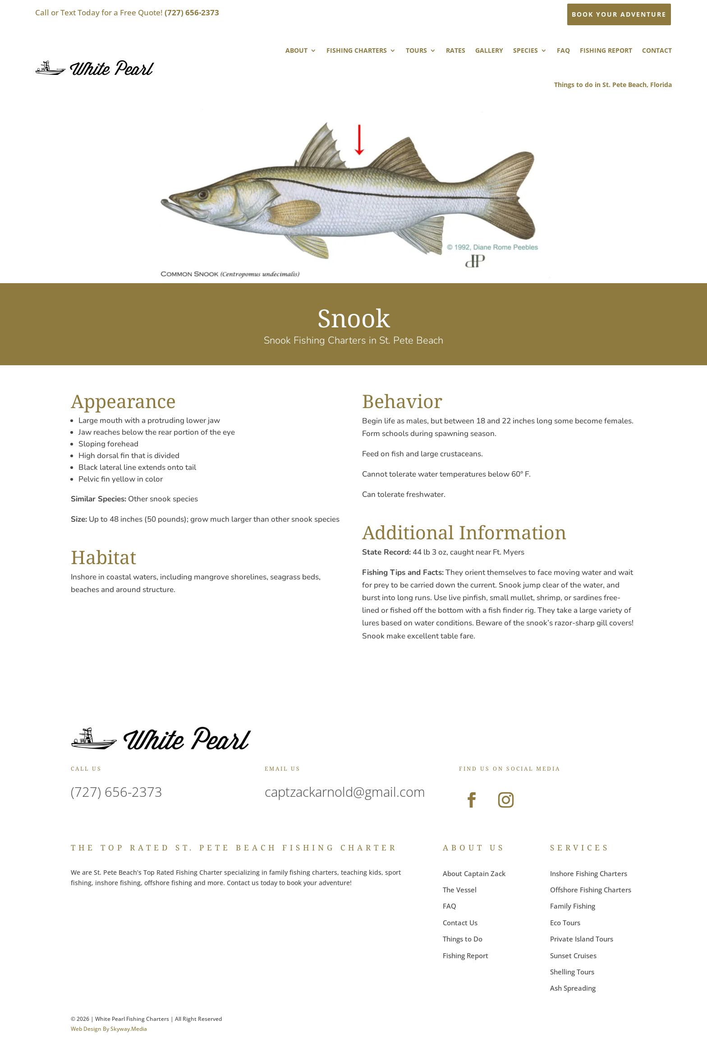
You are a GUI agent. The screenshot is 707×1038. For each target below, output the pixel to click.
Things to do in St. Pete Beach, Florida (613, 84)
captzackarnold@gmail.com (345, 791)
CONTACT (657, 50)
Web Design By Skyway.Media (109, 1029)
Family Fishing (572, 905)
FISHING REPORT (606, 50)
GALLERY (489, 50)
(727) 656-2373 (116, 791)
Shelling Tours (572, 971)
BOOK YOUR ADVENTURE (619, 14)
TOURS (416, 50)
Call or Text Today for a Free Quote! (127, 12)
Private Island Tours (581, 938)
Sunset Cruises (573, 955)
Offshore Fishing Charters (590, 889)
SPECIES (525, 50)
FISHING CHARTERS (356, 50)
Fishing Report (465, 955)
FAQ (563, 50)
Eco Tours (565, 922)
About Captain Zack (474, 873)
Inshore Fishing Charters (588, 873)
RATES (455, 50)
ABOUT (296, 50)
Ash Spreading (573, 987)
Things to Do (462, 938)
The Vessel (460, 889)
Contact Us (460, 922)
